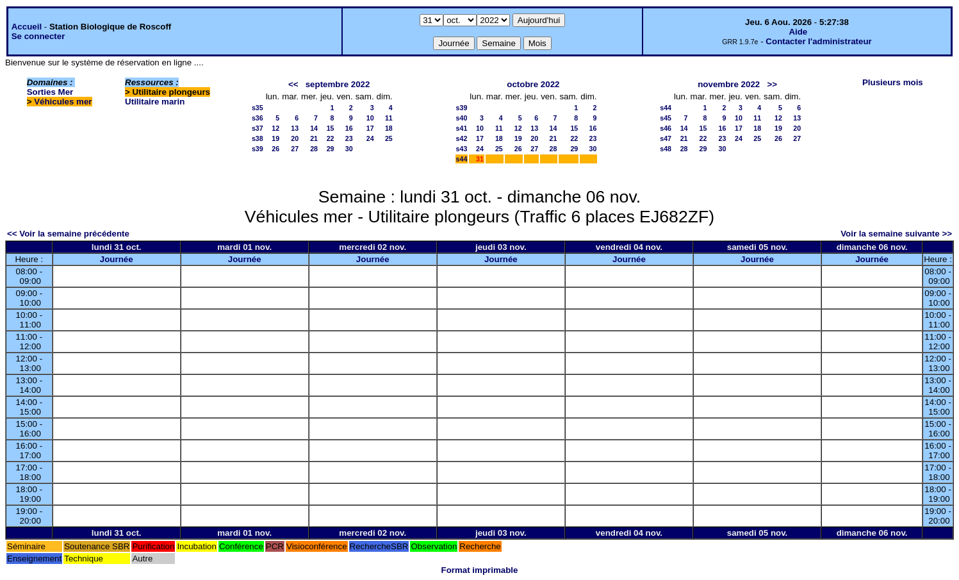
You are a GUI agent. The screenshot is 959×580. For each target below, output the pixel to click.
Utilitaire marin (154, 101)
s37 (257, 128)
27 (295, 149)
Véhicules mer (63, 101)
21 (314, 138)
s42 (462, 138)
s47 (665, 138)
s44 (462, 159)
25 (389, 138)
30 (349, 149)
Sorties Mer (50, 92)
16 (349, 128)
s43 (462, 149)
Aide (798, 32)
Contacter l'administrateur (818, 41)
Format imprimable (479, 570)
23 (349, 138)
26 (275, 149)
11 (389, 118)
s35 (257, 108)
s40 (462, 118)
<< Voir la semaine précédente (68, 233)
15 (330, 128)
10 (370, 118)
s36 (257, 118)
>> (772, 84)
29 (330, 149)
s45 (665, 118)
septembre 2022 (338, 84)
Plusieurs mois (892, 82)
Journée (116, 259)
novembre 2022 (729, 84)
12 (275, 128)
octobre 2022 (533, 84)
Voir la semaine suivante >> (896, 233)
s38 (257, 138)
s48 (665, 149)
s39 (257, 149)
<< (293, 84)
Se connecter (38, 36)
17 (370, 128)
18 (389, 128)
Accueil (27, 26)
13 (295, 128)
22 (330, 138)
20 (295, 138)
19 (275, 138)
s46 (665, 128)
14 (314, 128)
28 (314, 149)
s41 (462, 128)
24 (370, 138)
